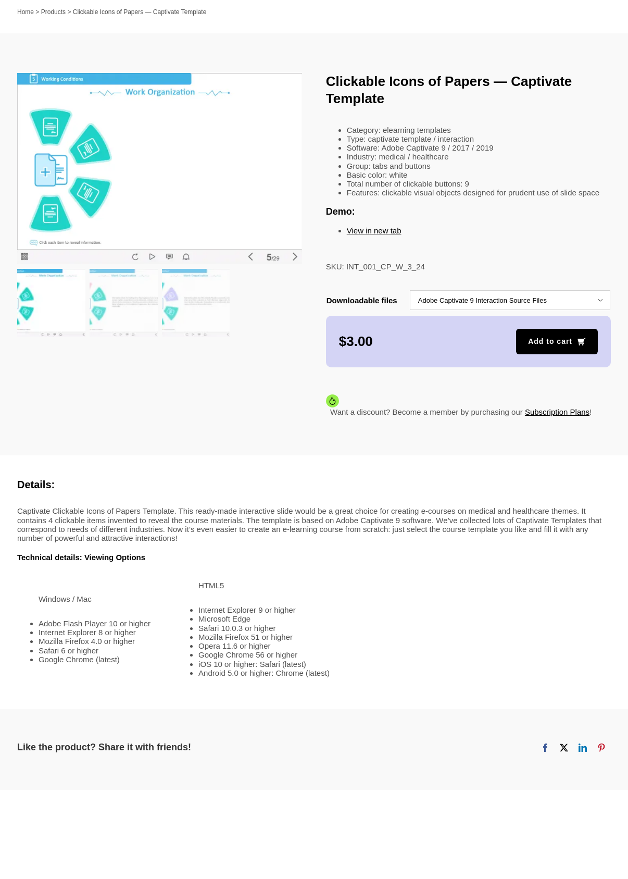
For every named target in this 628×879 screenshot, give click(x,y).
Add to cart (550, 341)
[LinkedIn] (582, 747)
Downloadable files (361, 300)
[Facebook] (545, 747)
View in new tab (374, 230)
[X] (564, 747)
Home (25, 12)
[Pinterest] (601, 747)
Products (53, 12)
